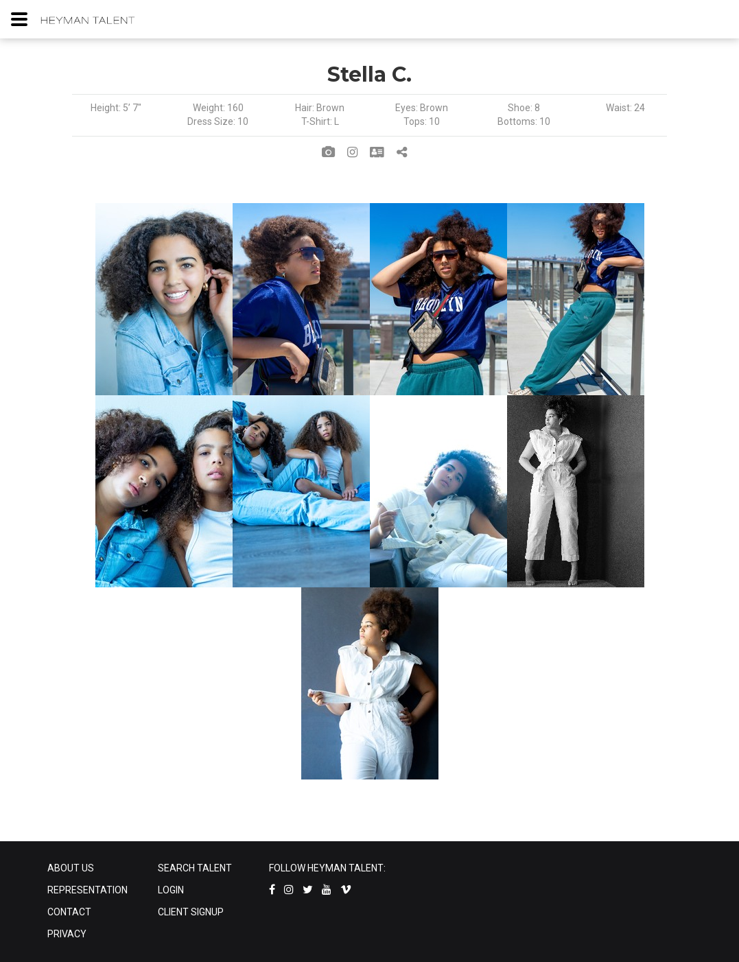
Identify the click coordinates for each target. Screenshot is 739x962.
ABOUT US (70, 868)
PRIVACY (66, 933)
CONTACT (69, 911)
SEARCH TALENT (195, 868)
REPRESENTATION (87, 889)
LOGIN (171, 889)
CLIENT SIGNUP (191, 911)
